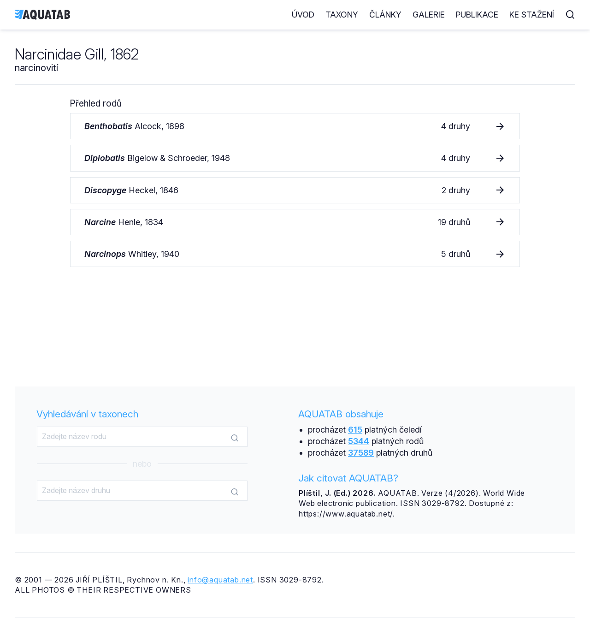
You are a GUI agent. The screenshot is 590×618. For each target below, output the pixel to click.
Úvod (303, 14)
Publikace (477, 14)
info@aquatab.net (220, 579)
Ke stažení (531, 14)
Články (385, 14)
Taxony (341, 14)
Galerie (429, 14)
